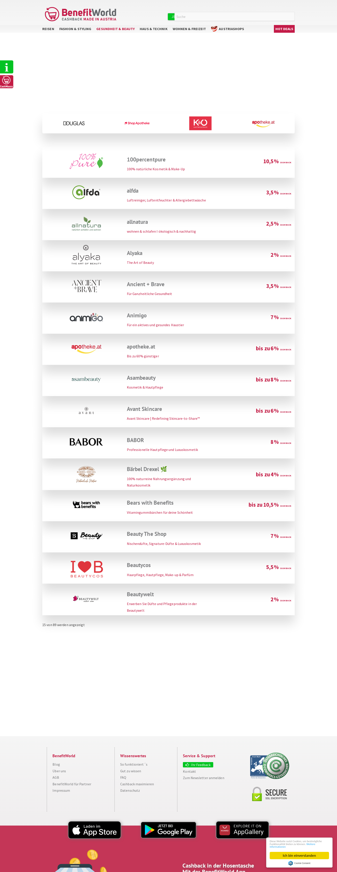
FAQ (123, 782)
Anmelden (244, 16)
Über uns (59, 775)
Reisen (48, 33)
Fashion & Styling (75, 33)
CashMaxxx (7, 83)
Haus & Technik (153, 33)
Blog (56, 769)
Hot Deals (284, 33)
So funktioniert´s (133, 769)
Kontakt (189, 775)
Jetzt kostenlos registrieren (199, 16)
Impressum (61, 795)
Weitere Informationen (300, 846)
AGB (55, 782)
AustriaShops (231, 33)
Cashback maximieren (137, 788)
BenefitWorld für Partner (71, 788)
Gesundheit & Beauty (115, 33)
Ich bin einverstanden (299, 855)
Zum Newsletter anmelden (203, 782)
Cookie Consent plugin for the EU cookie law (299, 863)
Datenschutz (130, 795)
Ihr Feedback (200, 769)
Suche (292, 16)
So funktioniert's (7, 67)
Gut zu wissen (130, 775)
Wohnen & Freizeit (189, 33)
